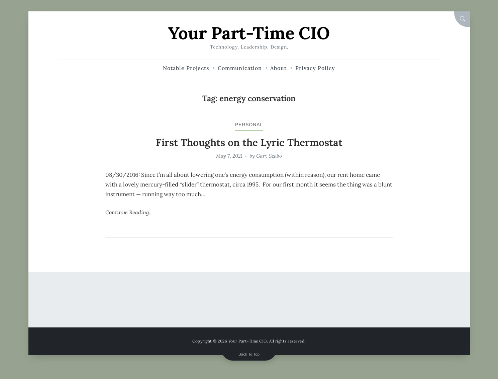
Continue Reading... (129, 212)
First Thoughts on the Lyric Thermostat (249, 142)
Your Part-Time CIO (249, 33)
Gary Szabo (269, 156)
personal (249, 124)
